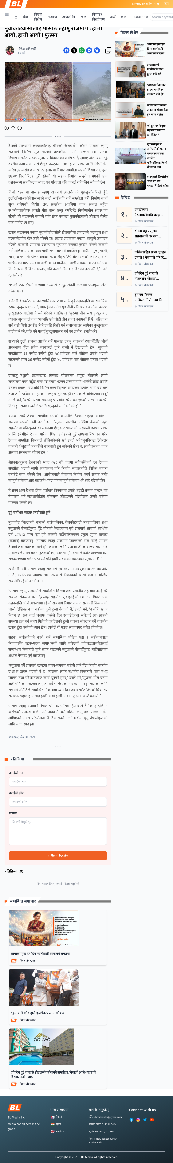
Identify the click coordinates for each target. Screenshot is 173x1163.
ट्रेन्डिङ (126, 198)
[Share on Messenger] (89, 50)
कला (124, 17)
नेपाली (56, 1117)
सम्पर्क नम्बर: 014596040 (102, 1124)
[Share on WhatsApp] (82, 50)
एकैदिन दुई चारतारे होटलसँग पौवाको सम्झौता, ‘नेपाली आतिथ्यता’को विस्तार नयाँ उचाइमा (53, 1075)
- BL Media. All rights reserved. (98, 1157)
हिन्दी (56, 1124)
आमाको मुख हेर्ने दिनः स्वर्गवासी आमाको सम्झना (40, 954)
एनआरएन (140, 17)
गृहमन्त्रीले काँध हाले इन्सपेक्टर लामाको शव (37, 1013)
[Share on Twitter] (74, 50)
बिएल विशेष (38, 17)
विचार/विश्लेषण (98, 17)
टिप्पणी (13, 813)
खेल (84, 17)
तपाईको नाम (16, 773)
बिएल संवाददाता (28, 960)
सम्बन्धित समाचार (23, 901)
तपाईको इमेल (16, 793)
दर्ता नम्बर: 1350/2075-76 (101, 1131)
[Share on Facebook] (66, 50)
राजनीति (68, 17)
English (57, 1131)
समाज (52, 17)
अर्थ (112, 17)
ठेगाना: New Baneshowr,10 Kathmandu (103, 1141)
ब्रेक (26, 17)
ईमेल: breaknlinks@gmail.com (105, 1117)
